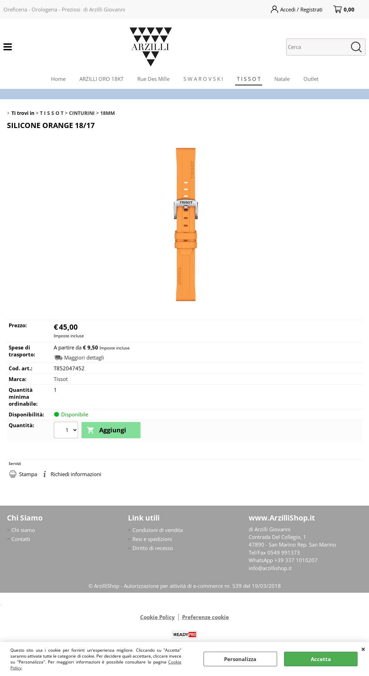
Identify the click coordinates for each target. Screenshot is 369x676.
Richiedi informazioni (76, 473)
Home (58, 78)
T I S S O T (248, 78)
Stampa (28, 473)
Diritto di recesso (152, 547)
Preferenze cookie (205, 617)
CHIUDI (363, 648)
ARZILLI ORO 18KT (101, 78)
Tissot (61, 378)
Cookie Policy (157, 617)
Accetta (321, 659)
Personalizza (240, 659)
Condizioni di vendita (157, 529)
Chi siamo (23, 529)
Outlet (310, 78)
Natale (282, 78)
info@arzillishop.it (270, 567)
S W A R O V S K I (203, 78)
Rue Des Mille (153, 78)
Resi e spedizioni (152, 538)
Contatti (20, 538)
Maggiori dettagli (84, 357)
